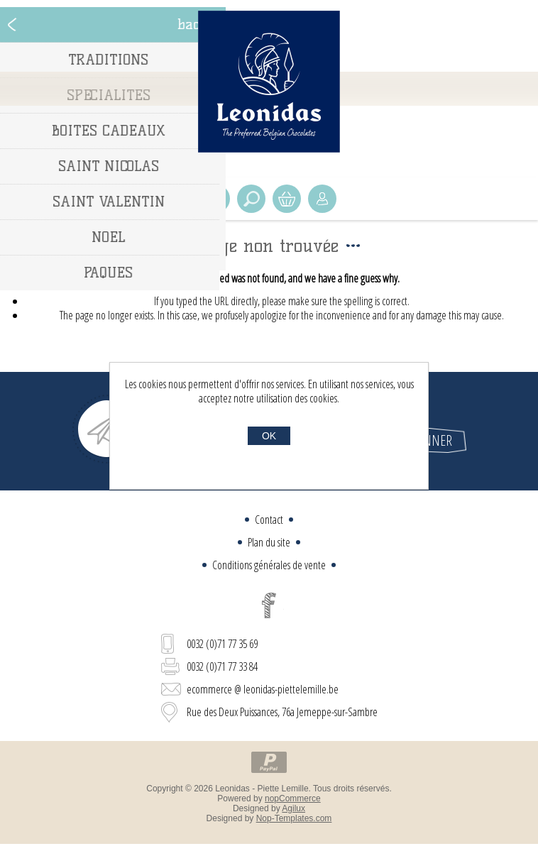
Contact (269, 519)
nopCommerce (293, 798)
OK (269, 435)
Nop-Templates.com (294, 818)
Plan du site (269, 542)
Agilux (293, 808)
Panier (287, 199)
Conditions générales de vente (269, 565)
